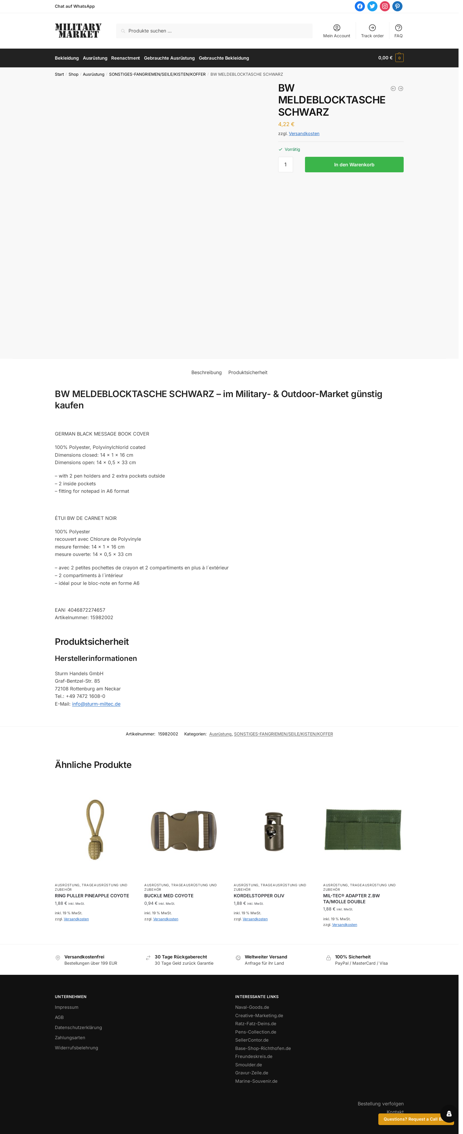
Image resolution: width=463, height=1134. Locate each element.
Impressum (66, 1006)
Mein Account (336, 31)
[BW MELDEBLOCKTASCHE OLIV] (393, 88)
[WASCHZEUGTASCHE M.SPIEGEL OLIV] (401, 88)
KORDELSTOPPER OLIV (259, 895)
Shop (73, 73)
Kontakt (395, 1111)
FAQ (398, 31)
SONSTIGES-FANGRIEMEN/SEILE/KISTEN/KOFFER (157, 73)
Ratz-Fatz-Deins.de (255, 1023)
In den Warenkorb (354, 164)
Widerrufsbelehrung (76, 1047)
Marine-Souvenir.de (256, 1080)
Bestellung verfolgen (381, 1103)
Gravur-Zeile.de (251, 1072)
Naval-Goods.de (252, 1006)
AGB (59, 1017)
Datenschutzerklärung (78, 1027)
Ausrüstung (93, 73)
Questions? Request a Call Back (416, 1118)
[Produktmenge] (285, 164)
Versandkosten (304, 132)
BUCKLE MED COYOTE (168, 895)
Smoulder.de (248, 1064)
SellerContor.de (252, 1039)
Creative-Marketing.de (259, 1014)
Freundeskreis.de (253, 1056)
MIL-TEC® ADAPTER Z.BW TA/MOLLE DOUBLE (351, 898)
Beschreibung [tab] (206, 372)
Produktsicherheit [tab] (247, 372)
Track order (372, 31)
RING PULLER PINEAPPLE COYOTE (92, 895)
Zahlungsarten (70, 1037)
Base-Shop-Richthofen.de (263, 1047)
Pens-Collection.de (255, 1031)
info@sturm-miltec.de (96, 703)
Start (59, 73)
